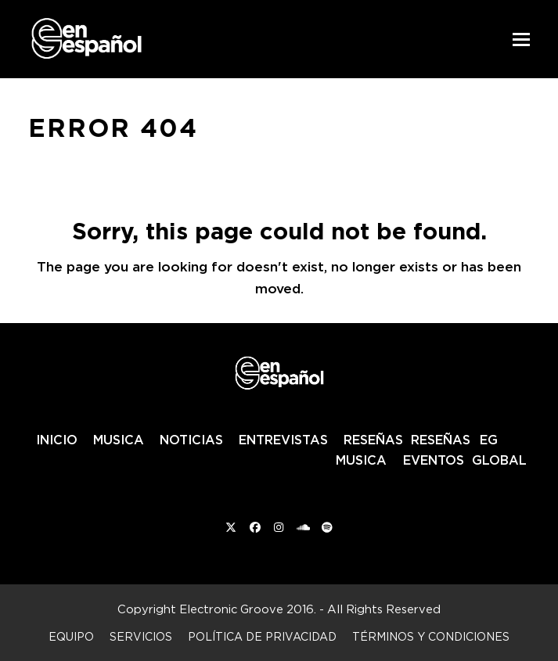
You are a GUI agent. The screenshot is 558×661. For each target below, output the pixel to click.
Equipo (71, 636)
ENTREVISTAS (283, 439)
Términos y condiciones (430, 636)
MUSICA (118, 439)
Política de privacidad (262, 636)
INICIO (56, 439)
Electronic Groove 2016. (247, 609)
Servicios (141, 636)
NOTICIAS (191, 439)
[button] (521, 39)
